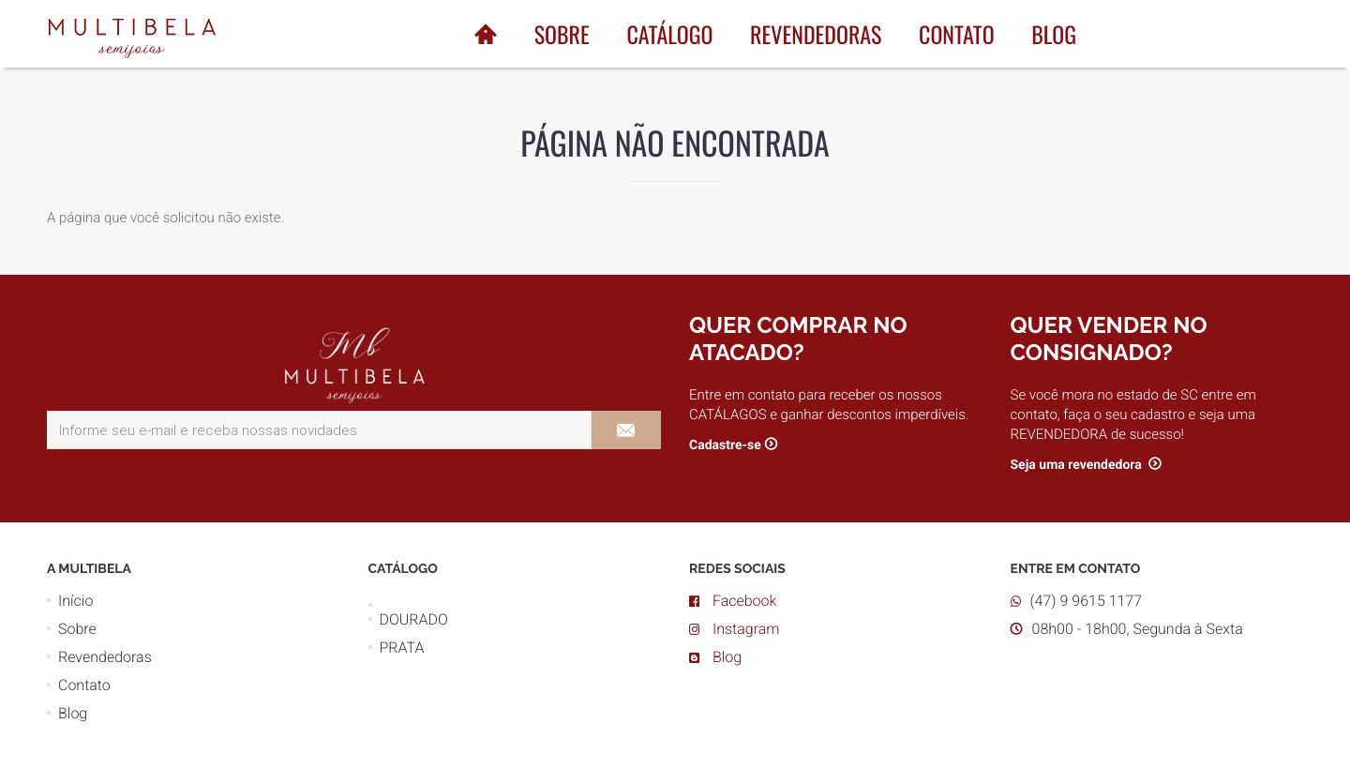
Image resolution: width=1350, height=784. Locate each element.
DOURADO (414, 619)
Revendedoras (815, 34)
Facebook (744, 601)
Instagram (746, 629)
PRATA (402, 647)
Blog (1053, 34)
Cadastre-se (725, 445)
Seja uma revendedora (1078, 465)
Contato (957, 34)
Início (75, 601)
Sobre (562, 34)
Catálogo (669, 34)
